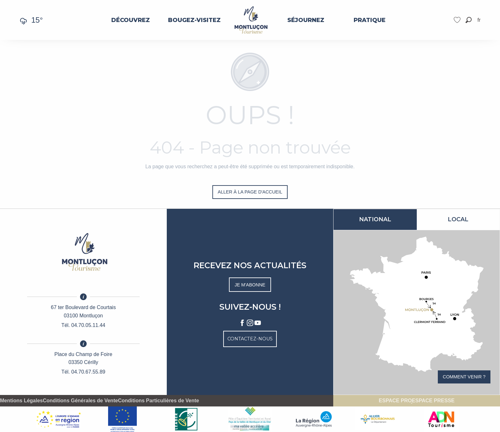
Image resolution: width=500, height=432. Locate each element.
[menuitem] (130, 20)
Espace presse (433, 400)
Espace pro (395, 400)
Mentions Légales (21, 400)
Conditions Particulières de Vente (158, 400)
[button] (468, 20)
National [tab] (375, 219)
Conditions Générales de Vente (80, 400)
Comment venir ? (464, 376)
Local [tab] (458, 219)
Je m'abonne (250, 284)
